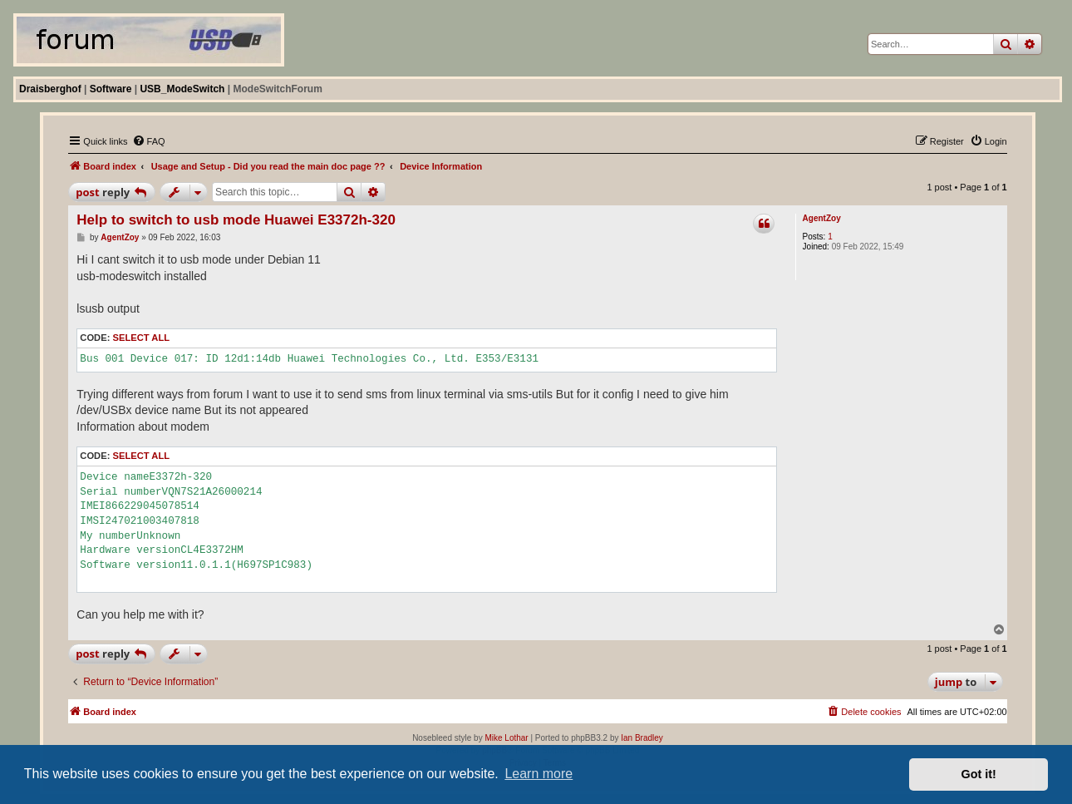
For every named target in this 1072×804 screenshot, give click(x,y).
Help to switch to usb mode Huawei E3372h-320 (236, 220)
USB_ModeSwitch (182, 89)
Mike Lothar (506, 737)
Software (111, 89)
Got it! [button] (978, 774)
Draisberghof (50, 89)
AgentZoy (822, 218)
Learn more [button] (538, 774)
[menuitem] (148, 141)
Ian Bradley (642, 737)
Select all (141, 338)
